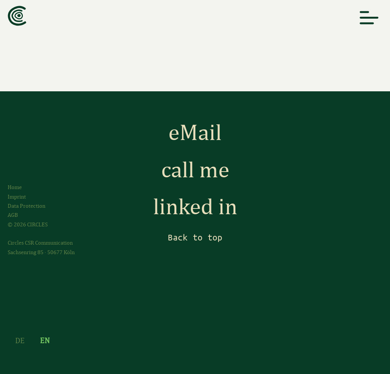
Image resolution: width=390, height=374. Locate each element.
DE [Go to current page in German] (20, 340)
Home (15, 187)
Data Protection (26, 205)
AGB (13, 215)
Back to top (195, 237)
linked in (195, 207)
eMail (195, 132)
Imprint (17, 196)
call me (195, 170)
